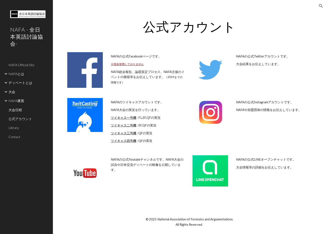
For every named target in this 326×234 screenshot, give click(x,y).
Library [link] (13, 128)
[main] (189, 26)
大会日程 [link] (15, 110)
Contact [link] (14, 137)
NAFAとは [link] (16, 74)
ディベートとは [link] (20, 83)
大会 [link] (11, 92)
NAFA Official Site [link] (21, 65)
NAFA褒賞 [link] (16, 101)
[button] (321, 6)
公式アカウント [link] (20, 119)
